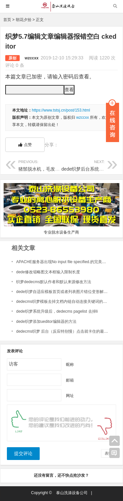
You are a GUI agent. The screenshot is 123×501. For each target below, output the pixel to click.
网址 (70, 395)
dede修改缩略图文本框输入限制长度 (48, 272)
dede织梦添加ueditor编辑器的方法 (46, 321)
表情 (109, 453)
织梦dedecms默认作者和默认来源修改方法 (53, 282)
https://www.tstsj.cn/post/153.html (61, 110)
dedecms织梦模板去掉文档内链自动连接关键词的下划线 (65, 301)
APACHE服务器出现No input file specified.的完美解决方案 (67, 262)
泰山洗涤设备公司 (72, 493)
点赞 (25, 144)
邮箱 (70, 380)
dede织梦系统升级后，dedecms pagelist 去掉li (57, 311)
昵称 (70, 364)
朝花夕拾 (23, 19)
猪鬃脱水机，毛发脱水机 (43, 165)
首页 (7, 19)
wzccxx (31, 58)
